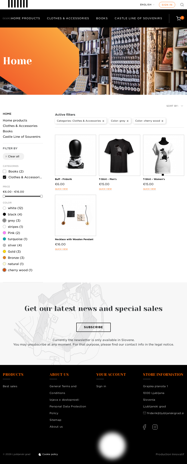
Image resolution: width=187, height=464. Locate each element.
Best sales (10, 386)
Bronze (16, 258)
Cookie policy (50, 454)
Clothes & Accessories (68, 18)
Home (7, 113)
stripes (15, 227)
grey (14, 220)
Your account (111, 375)
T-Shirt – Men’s (108, 179)
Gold (14, 251)
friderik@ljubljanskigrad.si (165, 413)
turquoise (17, 239)
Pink (14, 233)
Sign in (167, 4)
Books (102, 18)
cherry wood (20, 270)
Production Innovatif (170, 454)
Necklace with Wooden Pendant (74, 239)
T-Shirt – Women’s (154, 179)
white (15, 208)
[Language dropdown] (147, 4)
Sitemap (55, 419)
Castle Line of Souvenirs (138, 18)
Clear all (12, 156)
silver (15, 245)
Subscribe (93, 327)
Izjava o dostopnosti (64, 399)
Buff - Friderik (63, 179)
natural (16, 264)
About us (56, 426)
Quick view (61, 189)
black (15, 214)
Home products (25, 18)
